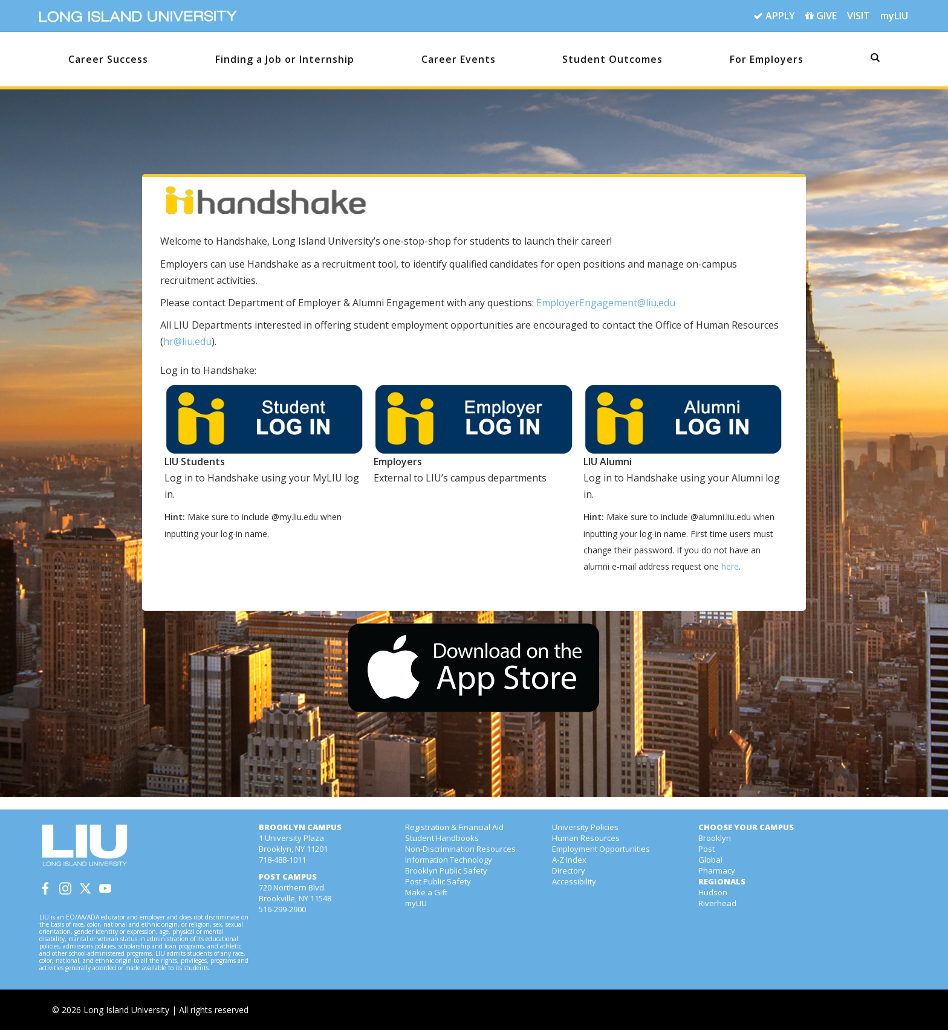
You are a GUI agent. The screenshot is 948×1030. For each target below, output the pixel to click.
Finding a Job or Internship (284, 59)
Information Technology (448, 859)
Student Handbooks (442, 837)
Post (706, 848)
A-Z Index (569, 859)
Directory (568, 870)
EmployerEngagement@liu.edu (605, 302)
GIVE (821, 16)
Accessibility (574, 881)
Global (710, 859)
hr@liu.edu (187, 341)
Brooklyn (714, 837)
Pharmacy (716, 870)
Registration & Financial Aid (454, 827)
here (730, 566)
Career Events (458, 59)
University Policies (585, 827)
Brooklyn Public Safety (446, 870)
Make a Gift (426, 892)
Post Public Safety (438, 881)
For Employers (767, 59)
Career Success (108, 59)
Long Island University (126, 1010)
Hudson (712, 892)
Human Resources (586, 837)
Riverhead (717, 903)
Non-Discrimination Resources (460, 848)
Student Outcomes (612, 59)
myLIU (894, 15)
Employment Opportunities (601, 848)
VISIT (858, 15)
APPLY (774, 16)
